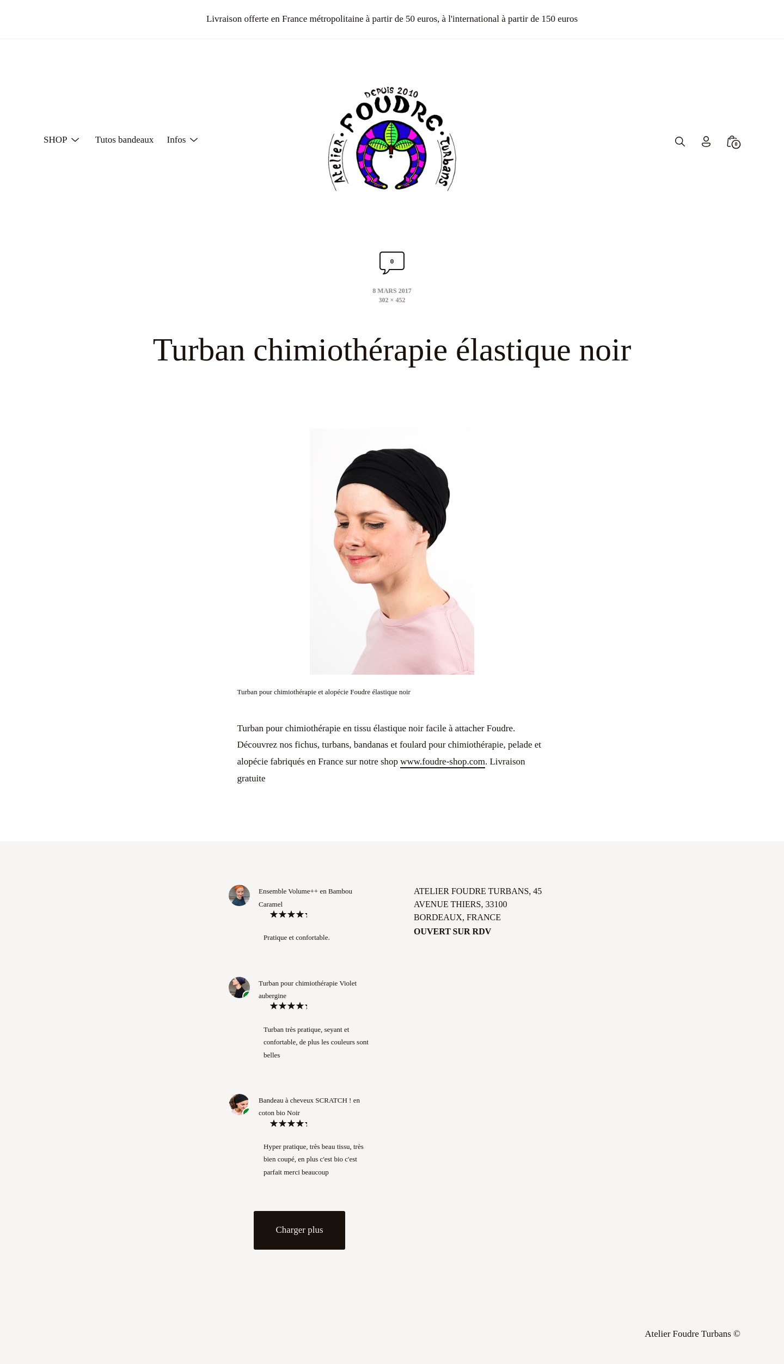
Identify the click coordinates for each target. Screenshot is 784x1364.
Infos (176, 139)
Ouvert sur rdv (452, 931)
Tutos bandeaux (124, 139)
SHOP (55, 139)
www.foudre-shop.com (442, 761)
